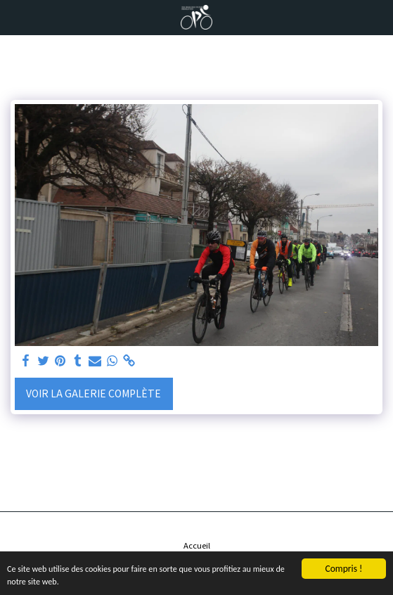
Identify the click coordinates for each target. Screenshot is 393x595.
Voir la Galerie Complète (93, 393)
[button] (15, 16)
